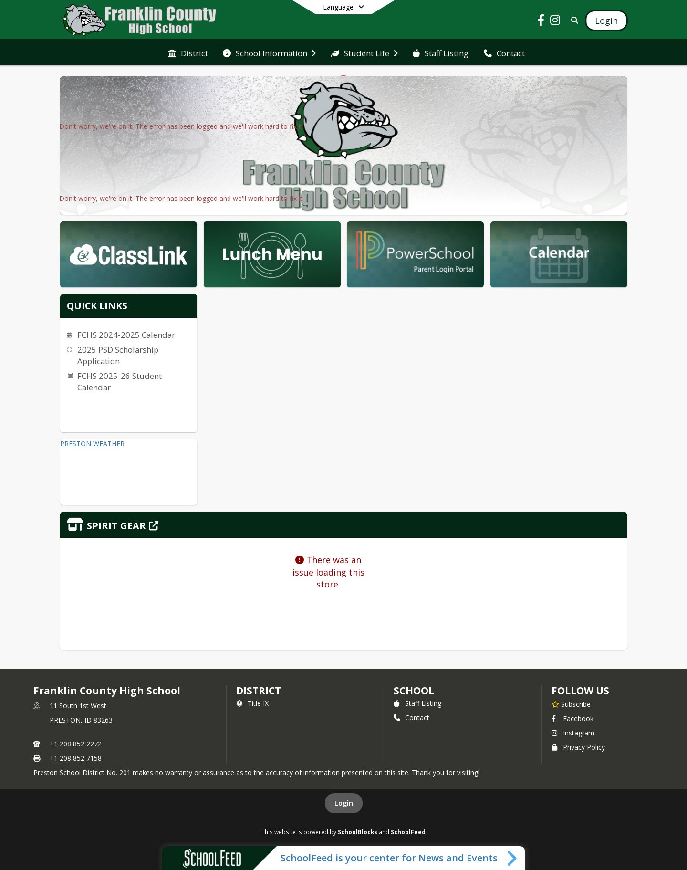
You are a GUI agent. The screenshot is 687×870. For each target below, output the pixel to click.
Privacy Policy (578, 747)
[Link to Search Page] (572, 20)
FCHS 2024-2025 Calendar (126, 334)
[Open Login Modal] (606, 20)
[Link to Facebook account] (541, 21)
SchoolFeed (408, 832)
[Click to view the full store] (343, 525)
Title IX (252, 703)
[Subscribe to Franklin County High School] (571, 704)
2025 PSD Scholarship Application (117, 355)
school (414, 690)
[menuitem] (188, 52)
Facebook (572, 718)
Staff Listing (417, 703)
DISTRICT (258, 690)
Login (343, 802)
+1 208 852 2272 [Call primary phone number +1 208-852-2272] (76, 743)
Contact (411, 717)
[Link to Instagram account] (555, 21)
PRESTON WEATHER (92, 443)
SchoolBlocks (357, 832)
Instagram (573, 732)
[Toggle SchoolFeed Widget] (512, 858)
